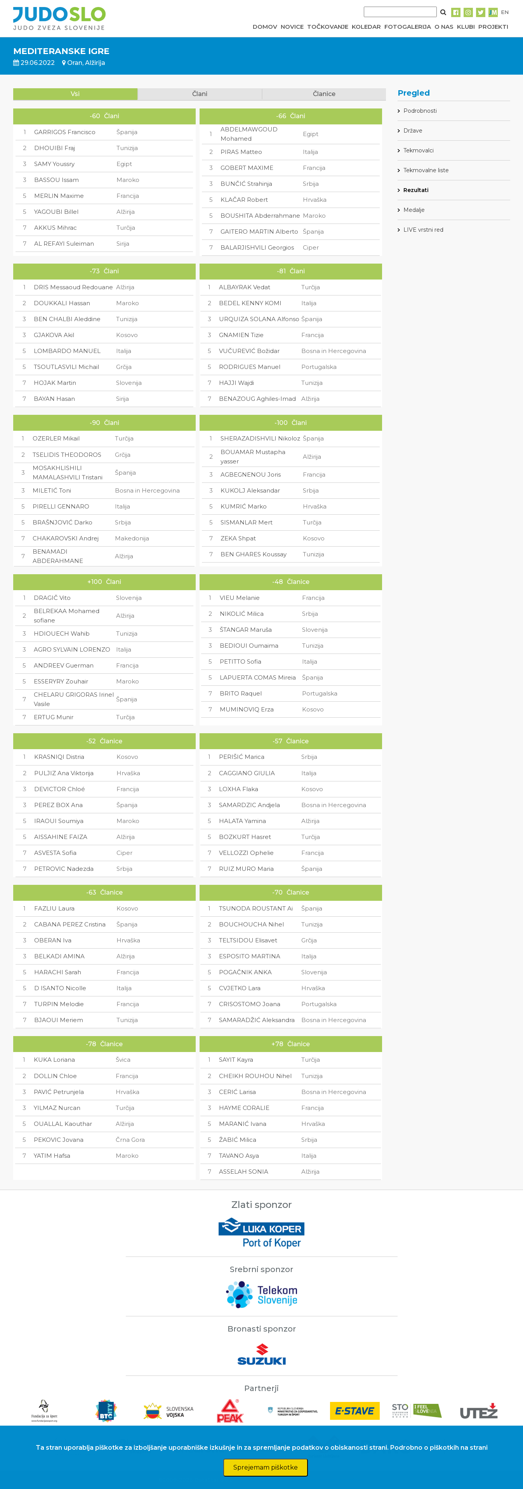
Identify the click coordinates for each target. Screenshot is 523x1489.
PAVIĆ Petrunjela (59, 1092)
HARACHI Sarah (57, 972)
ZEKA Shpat (238, 538)
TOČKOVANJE (327, 26)
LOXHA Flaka (238, 789)
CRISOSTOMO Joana (249, 1004)
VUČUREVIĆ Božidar (249, 351)
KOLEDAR (366, 26)
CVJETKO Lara (240, 988)
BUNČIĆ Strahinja (246, 183)
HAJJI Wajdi (236, 382)
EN (505, 12)
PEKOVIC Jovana (58, 1139)
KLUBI (466, 26)
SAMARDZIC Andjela (249, 805)
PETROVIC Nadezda (64, 868)
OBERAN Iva (52, 940)
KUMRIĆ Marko (244, 506)
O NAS (443, 26)
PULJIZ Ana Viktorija (64, 773)
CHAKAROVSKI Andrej (66, 538)
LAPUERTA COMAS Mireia (258, 677)
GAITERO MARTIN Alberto (259, 231)
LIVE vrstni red (423, 229)
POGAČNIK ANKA (245, 972)
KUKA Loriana (54, 1059)
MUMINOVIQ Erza (247, 709)
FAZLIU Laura (54, 908)
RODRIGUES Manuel (249, 367)
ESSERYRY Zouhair (61, 681)
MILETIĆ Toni (52, 490)
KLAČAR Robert (244, 199)
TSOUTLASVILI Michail (66, 367)
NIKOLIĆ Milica (242, 613)
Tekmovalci (418, 150)
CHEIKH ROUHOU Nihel (255, 1076)
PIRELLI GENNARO (61, 506)
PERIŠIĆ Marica (241, 756)
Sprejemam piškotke (265, 1467)
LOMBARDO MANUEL (67, 351)
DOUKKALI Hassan (62, 303)
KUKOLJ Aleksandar (250, 490)
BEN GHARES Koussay (254, 554)
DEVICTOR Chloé (59, 789)
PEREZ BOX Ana (58, 805)
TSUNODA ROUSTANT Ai (256, 908)
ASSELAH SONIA (243, 1171)
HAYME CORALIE (244, 1108)
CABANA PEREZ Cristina (70, 924)
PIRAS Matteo (241, 152)
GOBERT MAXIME (247, 167)
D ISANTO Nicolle (60, 988)
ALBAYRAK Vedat (244, 287)
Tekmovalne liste (426, 170)
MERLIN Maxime (59, 195)
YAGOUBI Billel (56, 211)
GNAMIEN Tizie (241, 335)
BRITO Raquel (241, 693)
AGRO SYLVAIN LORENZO (72, 649)
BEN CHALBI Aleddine (67, 319)
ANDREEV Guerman (64, 665)
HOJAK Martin (55, 382)
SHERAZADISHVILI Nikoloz (260, 438)
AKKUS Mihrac (55, 227)
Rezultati (416, 190)
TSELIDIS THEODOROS (67, 454)
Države (412, 130)
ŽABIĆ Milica (237, 1139)
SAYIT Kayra (236, 1059)
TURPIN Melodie (59, 1004)
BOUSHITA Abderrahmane (260, 215)
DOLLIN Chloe (55, 1076)
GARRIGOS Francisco (65, 132)
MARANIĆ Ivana (242, 1123)
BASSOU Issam (56, 180)
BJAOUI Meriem (58, 1020)
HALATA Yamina (242, 821)
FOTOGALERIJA (407, 26)
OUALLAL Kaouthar (63, 1123)
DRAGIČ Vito (52, 597)
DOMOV (265, 26)
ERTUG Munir (53, 717)
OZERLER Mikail (56, 438)
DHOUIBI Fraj (54, 148)
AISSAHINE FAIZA (60, 837)
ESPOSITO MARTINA (249, 956)
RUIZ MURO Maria (246, 868)
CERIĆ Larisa (237, 1092)
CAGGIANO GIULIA (247, 773)
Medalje (414, 209)
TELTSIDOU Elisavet (248, 940)
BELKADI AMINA (59, 956)
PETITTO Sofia (240, 661)
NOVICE (292, 26)
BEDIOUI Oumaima (249, 645)
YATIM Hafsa (52, 1155)
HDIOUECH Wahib (62, 633)
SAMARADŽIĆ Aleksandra (257, 1020)
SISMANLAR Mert (247, 522)
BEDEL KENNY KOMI (250, 303)
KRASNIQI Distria (59, 756)
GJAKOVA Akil (54, 335)
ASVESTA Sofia (55, 852)
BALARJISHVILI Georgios (257, 247)
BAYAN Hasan (54, 398)
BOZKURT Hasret (245, 837)
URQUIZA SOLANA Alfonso (259, 319)
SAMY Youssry (54, 164)
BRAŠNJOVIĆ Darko (62, 522)
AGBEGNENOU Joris (251, 474)
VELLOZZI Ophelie (246, 852)
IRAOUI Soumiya (58, 821)
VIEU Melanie (240, 597)
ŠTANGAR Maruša (246, 629)
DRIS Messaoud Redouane (73, 287)
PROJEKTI (493, 26)
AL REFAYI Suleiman (64, 243)
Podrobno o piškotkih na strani (439, 1447)
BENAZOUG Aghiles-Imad (257, 398)
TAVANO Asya (239, 1155)
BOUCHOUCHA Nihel (251, 924)
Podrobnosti (420, 110)
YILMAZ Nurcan (57, 1108)
